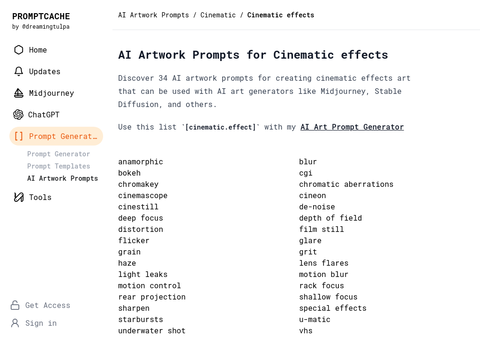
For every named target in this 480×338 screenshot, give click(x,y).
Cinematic (218, 14)
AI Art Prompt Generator (352, 126)
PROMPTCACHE (41, 16)
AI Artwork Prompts (153, 14)
